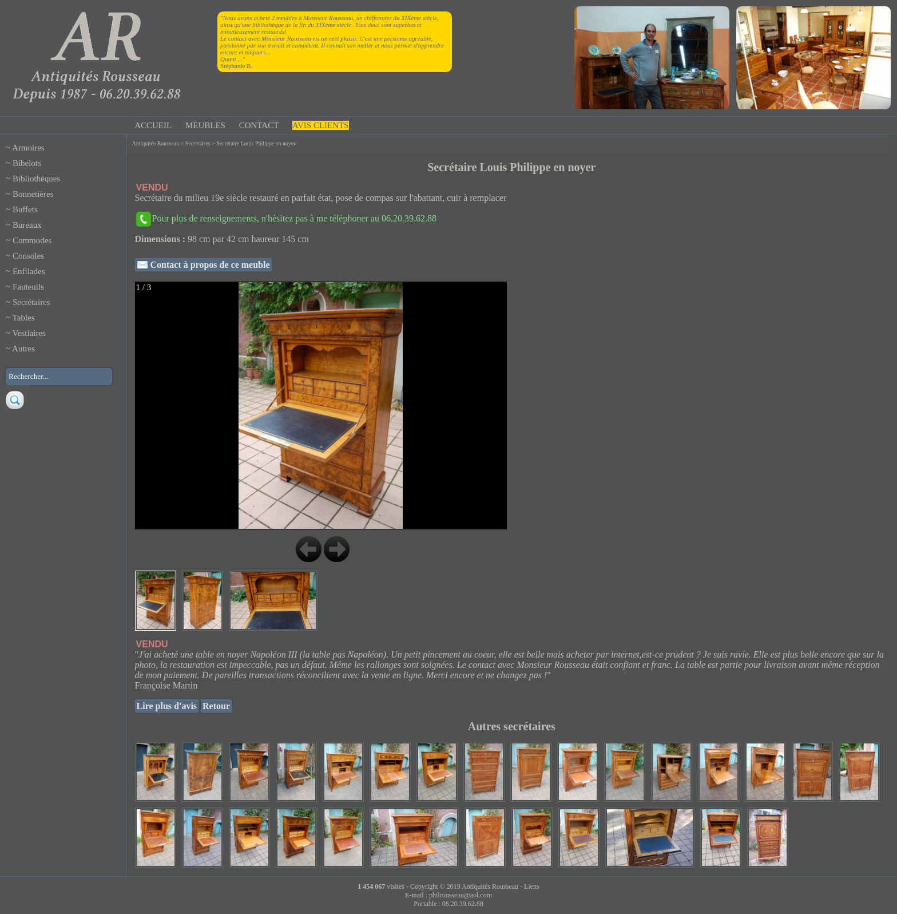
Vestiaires (29, 333)
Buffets (25, 209)
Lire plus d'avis (167, 706)
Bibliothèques (36, 178)
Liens (531, 887)
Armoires (28, 147)
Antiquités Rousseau (156, 143)
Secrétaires (31, 302)
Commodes (32, 240)
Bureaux (27, 225)
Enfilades (29, 271)
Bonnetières (33, 194)
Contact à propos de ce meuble (209, 265)
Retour (216, 706)
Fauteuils (28, 286)
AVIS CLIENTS (320, 125)
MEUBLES (205, 125)
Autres (23, 348)
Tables (24, 317)
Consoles (28, 255)
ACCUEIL (153, 125)
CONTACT (259, 125)
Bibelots (27, 163)
